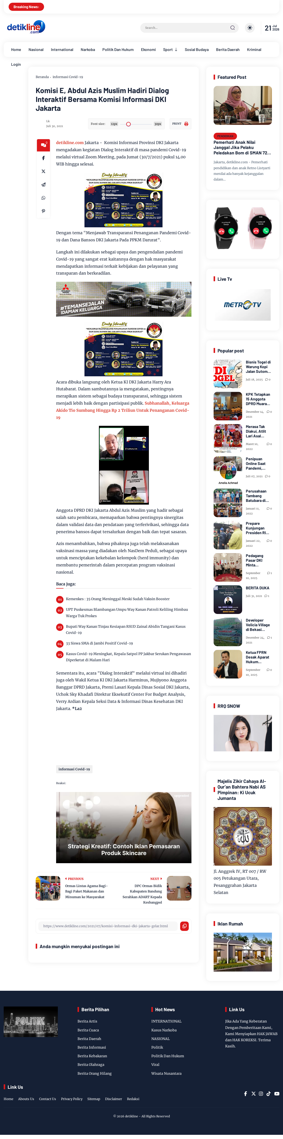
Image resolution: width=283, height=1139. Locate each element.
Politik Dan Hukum (118, 49)
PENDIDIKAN (225, 136)
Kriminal (254, 49)
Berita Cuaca (88, 1030)
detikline (131, 1116)
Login (16, 64)
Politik (157, 1047)
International (62, 49)
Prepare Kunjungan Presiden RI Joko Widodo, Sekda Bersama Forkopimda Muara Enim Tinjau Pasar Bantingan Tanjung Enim (257, 528)
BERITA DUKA (257, 587)
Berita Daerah (228, 49)
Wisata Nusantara (166, 1073)
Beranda (42, 77)
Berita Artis (87, 1021)
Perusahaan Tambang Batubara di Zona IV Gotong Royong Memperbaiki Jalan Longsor (258, 496)
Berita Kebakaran (92, 1056)
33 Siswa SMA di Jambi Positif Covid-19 (99, 643)
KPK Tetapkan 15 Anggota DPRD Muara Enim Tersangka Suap (258, 399)
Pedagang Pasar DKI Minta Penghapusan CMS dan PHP (258, 560)
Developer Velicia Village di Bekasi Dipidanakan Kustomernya (258, 625)
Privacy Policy (71, 1099)
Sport (168, 49)
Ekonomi (148, 49)
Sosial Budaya (197, 49)
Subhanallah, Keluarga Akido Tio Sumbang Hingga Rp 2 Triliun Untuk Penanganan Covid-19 (122, 410)
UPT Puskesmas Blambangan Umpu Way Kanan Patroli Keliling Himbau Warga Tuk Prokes (127, 612)
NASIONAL (160, 1039)
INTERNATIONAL (166, 1021)
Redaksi (133, 1099)
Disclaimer (113, 1099)
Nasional (36, 49)
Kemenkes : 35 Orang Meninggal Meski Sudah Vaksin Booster (118, 599)
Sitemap (93, 1099)
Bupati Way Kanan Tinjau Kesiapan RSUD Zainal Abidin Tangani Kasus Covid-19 (126, 629)
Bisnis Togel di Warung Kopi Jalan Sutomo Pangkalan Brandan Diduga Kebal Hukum (258, 367)
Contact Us (47, 1099)
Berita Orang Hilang (95, 1073)
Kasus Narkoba (164, 1030)
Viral (155, 1064)
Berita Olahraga (91, 1064)
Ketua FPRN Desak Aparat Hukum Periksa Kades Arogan (258, 657)
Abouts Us (26, 1099)
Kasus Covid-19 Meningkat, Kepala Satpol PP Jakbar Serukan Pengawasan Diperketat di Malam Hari (128, 657)
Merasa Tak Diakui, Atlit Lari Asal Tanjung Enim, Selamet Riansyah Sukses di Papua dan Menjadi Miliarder (258, 431)
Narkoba (88, 49)
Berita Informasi (92, 1047)
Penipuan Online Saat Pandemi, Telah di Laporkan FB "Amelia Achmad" (257, 463)
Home (16, 49)
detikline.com (70, 142)
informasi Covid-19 (68, 77)
